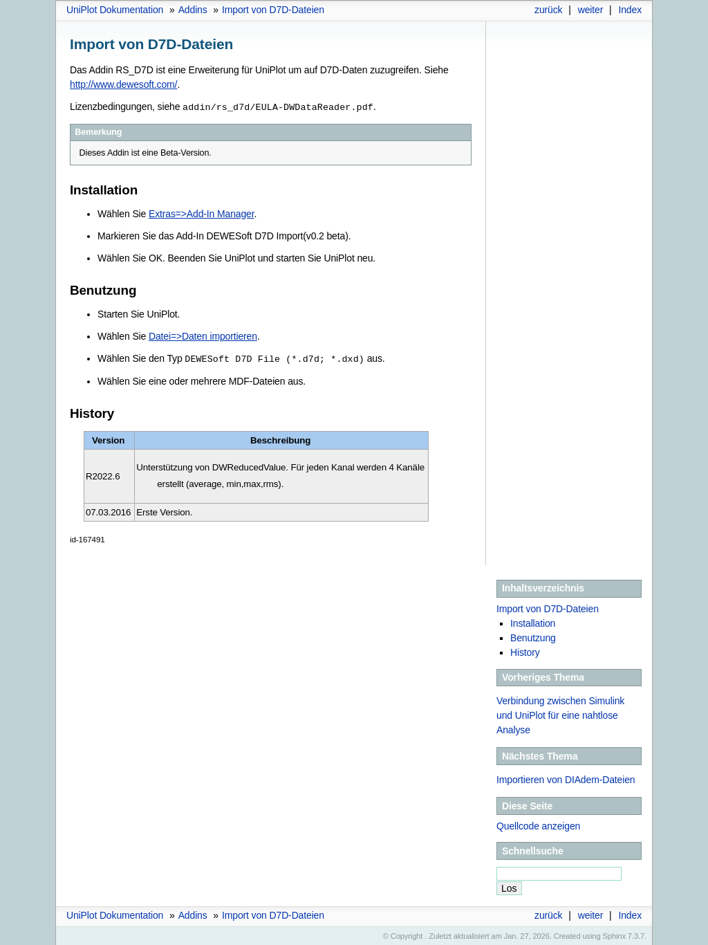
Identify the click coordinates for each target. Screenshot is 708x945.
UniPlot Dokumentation (114, 9)
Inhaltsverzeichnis (543, 586)
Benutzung (533, 636)
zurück (548, 9)
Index (630, 9)
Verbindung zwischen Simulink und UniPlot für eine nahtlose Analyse (560, 714)
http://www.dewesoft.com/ (123, 84)
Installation (532, 621)
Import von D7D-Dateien (273, 9)
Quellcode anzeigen (538, 824)
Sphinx (614, 934)
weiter (591, 9)
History (525, 651)
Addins (192, 9)
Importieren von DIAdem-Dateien (565, 778)
